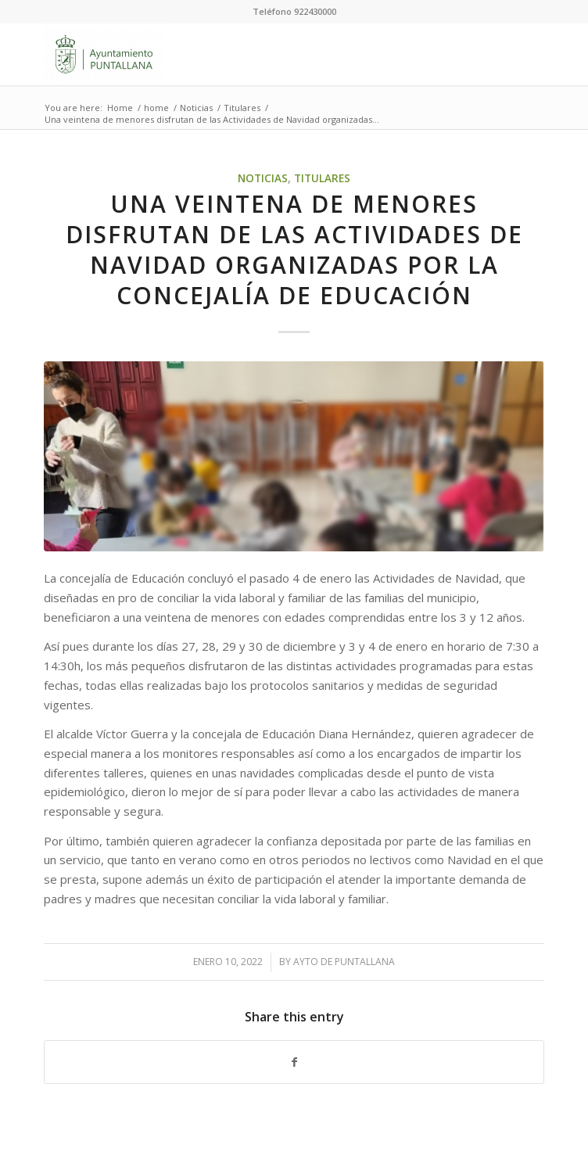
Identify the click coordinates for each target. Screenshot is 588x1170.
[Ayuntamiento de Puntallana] (243, 54)
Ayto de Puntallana (344, 961)
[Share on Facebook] (294, 1062)
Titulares (322, 178)
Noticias (263, 178)
